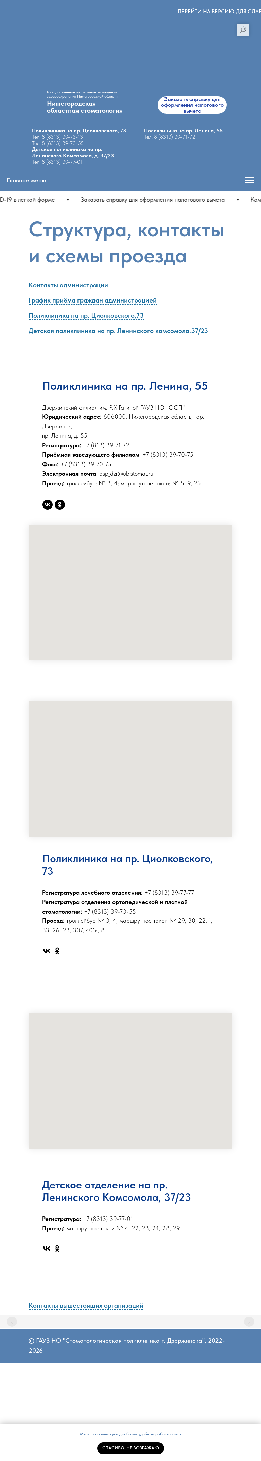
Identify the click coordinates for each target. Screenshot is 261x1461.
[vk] (47, 505)
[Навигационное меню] (249, 180)
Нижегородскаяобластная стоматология (85, 106)
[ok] (60, 505)
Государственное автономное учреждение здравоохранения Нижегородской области (82, 94)
